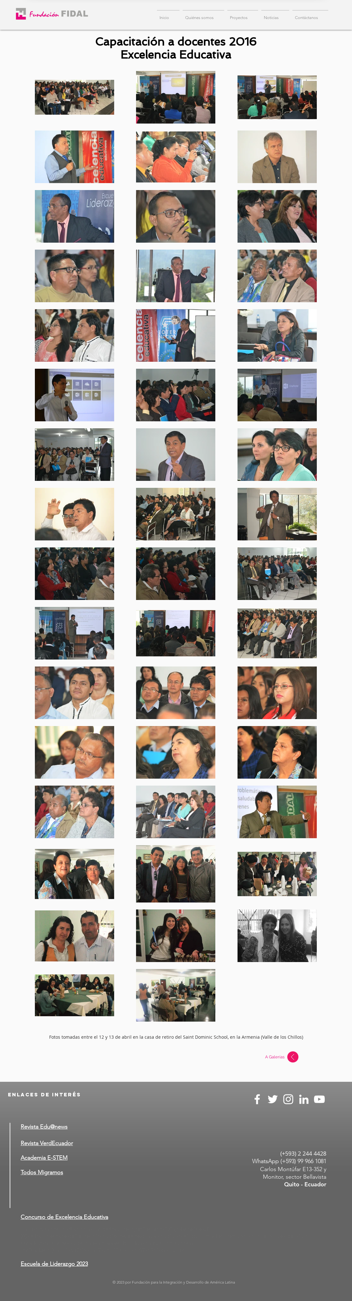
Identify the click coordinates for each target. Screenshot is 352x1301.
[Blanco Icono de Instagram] (288, 1099)
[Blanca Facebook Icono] (257, 1099)
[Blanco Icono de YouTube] (319, 1099)
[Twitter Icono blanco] (272, 1099)
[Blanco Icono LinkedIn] (303, 1099)
